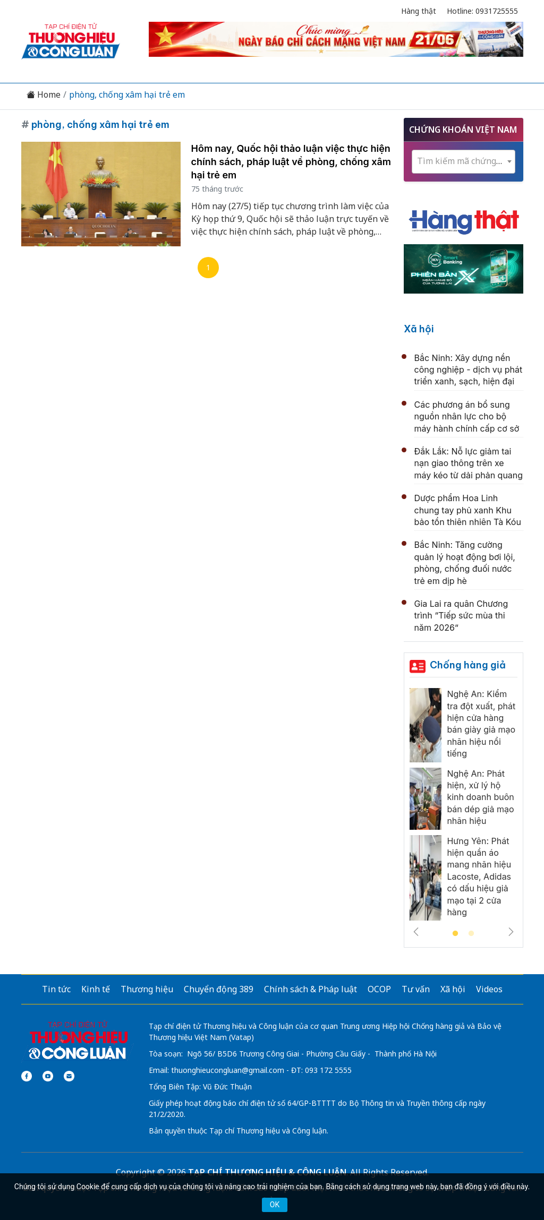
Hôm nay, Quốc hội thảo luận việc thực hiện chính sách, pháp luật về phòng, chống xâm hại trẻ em (291, 162)
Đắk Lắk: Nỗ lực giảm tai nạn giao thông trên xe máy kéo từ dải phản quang (468, 463)
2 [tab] (471, 934)
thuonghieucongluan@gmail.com (227, 1070)
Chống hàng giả (468, 665)
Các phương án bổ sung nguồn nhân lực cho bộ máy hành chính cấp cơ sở (467, 416)
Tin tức (56, 989)
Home (44, 95)
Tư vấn (416, 989)
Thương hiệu (147, 989)
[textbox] (463, 161)
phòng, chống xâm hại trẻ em (127, 95)
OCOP (379, 989)
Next (511, 931)
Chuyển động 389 (218, 989)
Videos (489, 989)
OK (274, 1204)
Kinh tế (95, 989)
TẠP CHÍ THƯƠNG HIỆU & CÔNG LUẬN (267, 1172)
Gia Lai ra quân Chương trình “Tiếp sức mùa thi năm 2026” (461, 615)
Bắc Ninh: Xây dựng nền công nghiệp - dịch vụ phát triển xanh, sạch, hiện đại (468, 370)
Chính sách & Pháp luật (310, 989)
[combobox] (463, 162)
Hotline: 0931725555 (482, 11)
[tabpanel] (463, 807)
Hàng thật (418, 11)
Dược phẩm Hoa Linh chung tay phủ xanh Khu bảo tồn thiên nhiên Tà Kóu (467, 510)
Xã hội (419, 329)
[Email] (69, 1076)
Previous (416, 931)
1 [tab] (455, 934)
